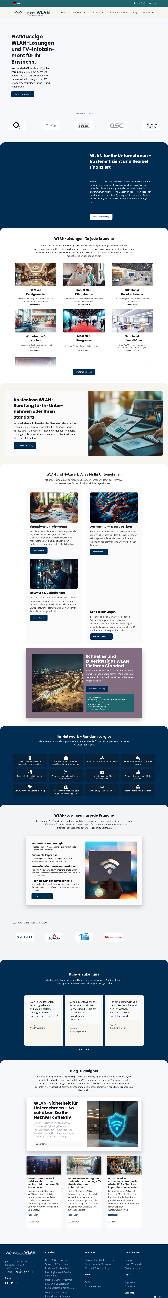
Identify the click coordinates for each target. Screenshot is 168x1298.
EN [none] (160, 1261)
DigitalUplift (160, 1295)
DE (16, 3)
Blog (135, 12)
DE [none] (155, 1261)
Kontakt (148, 12)
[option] (160, 1262)
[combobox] (47, 3)
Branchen (78, 12)
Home (64, 12)
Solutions (97, 12)
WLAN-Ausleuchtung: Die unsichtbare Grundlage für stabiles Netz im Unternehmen (84, 1147)
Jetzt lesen (33, 1179)
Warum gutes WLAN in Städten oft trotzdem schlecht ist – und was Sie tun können (43, 1147)
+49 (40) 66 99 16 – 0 (23, 1236)
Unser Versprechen (118, 12)
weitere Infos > (35, 288)
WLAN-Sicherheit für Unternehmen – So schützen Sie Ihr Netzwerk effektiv (56, 1075)
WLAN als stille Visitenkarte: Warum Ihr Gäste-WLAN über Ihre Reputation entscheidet (123, 1147)
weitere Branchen (84, 355)
